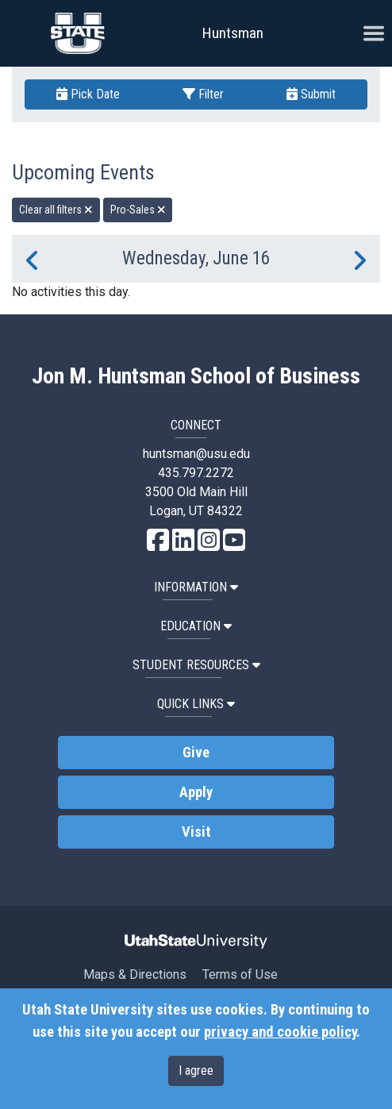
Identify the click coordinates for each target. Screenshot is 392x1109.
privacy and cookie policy (280, 1032)
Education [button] (196, 626)
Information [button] (196, 587)
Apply (196, 792)
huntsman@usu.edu (196, 453)
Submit (311, 94)
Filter (203, 94)
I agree (196, 1070)
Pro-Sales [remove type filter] (138, 209)
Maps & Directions (134, 974)
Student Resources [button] (196, 665)
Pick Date (88, 94)
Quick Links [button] (196, 703)
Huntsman (232, 33)
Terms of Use (240, 974)
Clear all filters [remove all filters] (56, 209)
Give (196, 752)
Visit (196, 832)
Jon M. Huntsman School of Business (196, 376)
